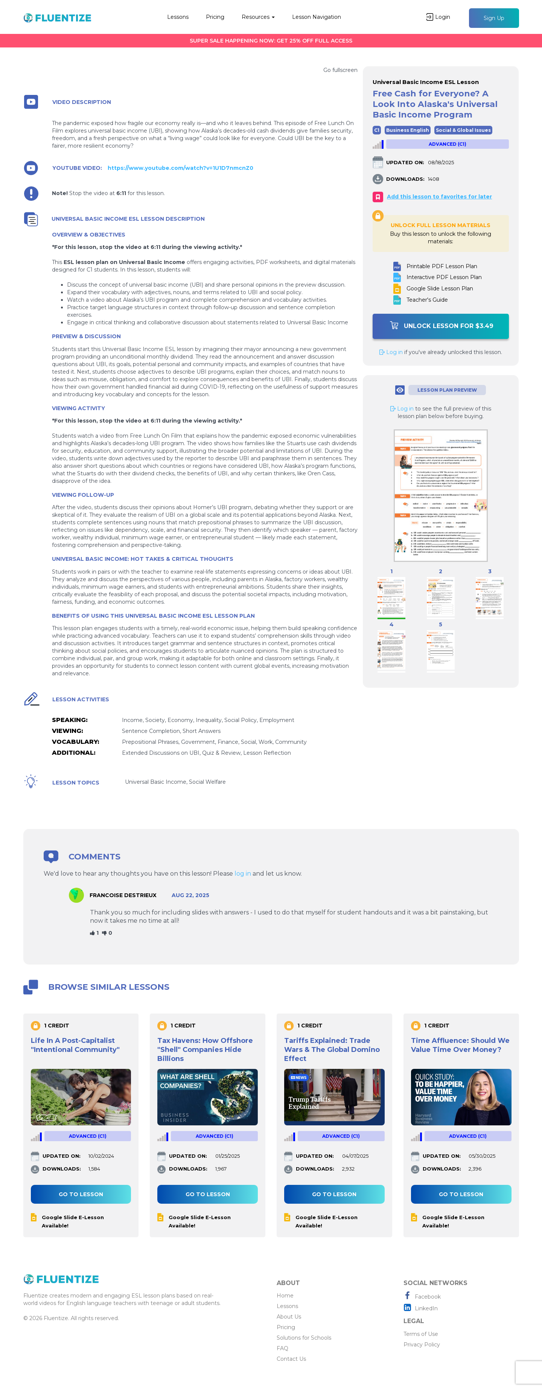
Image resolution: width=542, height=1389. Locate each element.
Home (285, 1295)
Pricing (215, 17)
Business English (407, 130)
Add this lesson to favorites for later (439, 196)
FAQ (282, 1348)
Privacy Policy (421, 1344)
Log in (391, 352)
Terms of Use (420, 1334)
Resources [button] (258, 17)
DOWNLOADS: (405, 179)
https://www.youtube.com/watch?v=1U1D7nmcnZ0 (180, 168)
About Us (289, 1316)
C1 (376, 130)
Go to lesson (81, 1194)
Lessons (178, 17)
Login (438, 17)
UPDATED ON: (405, 162)
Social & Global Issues (463, 130)
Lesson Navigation (316, 17)
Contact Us (291, 1358)
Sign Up (494, 18)
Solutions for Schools (304, 1337)
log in (242, 873)
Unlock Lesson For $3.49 (441, 325)
